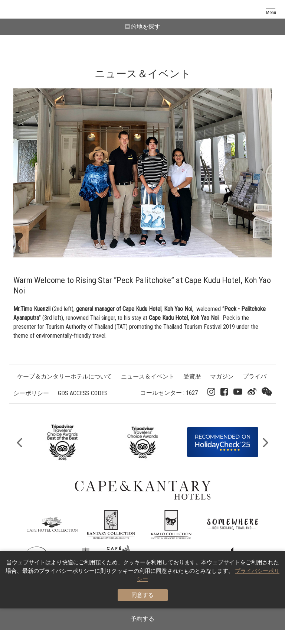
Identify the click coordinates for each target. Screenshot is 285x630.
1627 (192, 392)
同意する (142, 595)
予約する (142, 618)
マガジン (222, 376)
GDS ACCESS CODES (83, 393)
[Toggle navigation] (271, 9)
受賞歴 (192, 376)
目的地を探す (142, 26)
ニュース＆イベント (147, 376)
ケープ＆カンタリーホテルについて (64, 376)
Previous (19, 442)
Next (265, 442)
